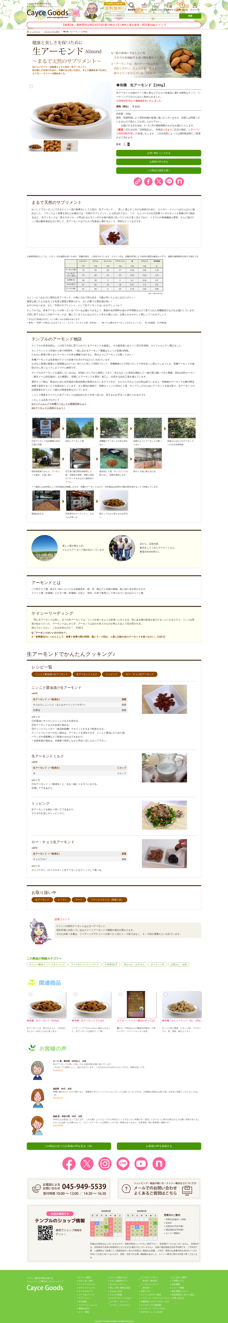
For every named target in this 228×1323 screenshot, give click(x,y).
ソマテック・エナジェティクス (155, 1298)
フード (95, 964)
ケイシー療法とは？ (119, 1277)
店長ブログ (146, 1291)
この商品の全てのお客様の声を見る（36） (69, 1146)
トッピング (111, 674)
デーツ (78, 899)
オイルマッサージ (118, 1284)
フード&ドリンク (80, 964)
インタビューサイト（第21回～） (150, 1286)
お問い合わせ (178, 1298)
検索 (190, 16)
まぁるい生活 (116, 1291)
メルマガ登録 (116, 1294)
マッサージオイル (87, 1284)
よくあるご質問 (179, 1277)
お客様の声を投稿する (159, 1146)
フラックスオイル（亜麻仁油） (107, 899)
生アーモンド (42, 899)
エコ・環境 (84, 1312)
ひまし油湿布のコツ (119, 1281)
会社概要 (176, 1284)
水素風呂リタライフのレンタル (155, 1301)
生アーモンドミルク (86, 674)
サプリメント (85, 1298)
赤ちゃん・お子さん (134, 964)
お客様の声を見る (158, 161)
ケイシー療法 (36, 964)
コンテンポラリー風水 (151, 1294)
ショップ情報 (178, 1288)
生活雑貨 (83, 1301)
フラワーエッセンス (88, 1305)
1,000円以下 (111, 964)
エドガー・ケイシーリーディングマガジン (120, 1303)
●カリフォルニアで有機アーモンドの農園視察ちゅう (59, 404)
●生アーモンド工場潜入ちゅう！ (49, 408)
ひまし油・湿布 (86, 1281)
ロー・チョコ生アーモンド (140, 674)
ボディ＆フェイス (87, 1288)
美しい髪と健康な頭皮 (120, 1288)
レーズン (62, 899)
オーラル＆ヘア (86, 1291)
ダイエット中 (158, 964)
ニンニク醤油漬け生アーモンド (51, 674)
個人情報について (180, 1291)
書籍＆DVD (84, 1308)
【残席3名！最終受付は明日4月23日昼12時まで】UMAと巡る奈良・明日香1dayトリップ (114, 24)
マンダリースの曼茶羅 (151, 1305)
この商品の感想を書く (158, 170)
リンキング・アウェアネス (153, 1308)
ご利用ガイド (178, 1281)
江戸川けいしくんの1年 (151, 1312)
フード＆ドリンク (55, 964)
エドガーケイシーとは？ (121, 1298)
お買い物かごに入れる (158, 153)
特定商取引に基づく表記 (183, 1294)
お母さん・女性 (179, 964)
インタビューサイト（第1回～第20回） (150, 1279)
